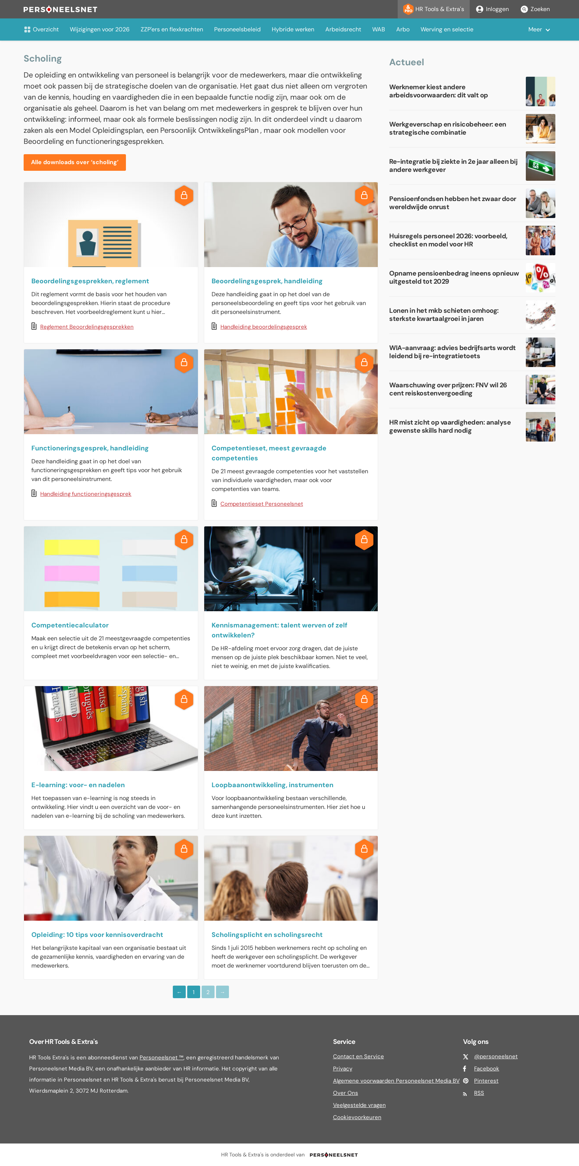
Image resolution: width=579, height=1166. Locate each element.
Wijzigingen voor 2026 (100, 29)
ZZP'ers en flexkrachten (172, 29)
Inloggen (492, 9)
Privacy (342, 1068)
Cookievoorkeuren (357, 1117)
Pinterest (486, 1080)
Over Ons (345, 1093)
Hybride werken (293, 29)
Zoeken (535, 9)
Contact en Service (358, 1056)
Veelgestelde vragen (359, 1105)
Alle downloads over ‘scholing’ (75, 162)
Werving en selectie (447, 29)
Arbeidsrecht (343, 29)
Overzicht (41, 29)
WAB (378, 29)
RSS (479, 1093)
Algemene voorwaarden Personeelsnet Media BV (396, 1080)
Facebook (486, 1068)
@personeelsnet (496, 1056)
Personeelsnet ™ (162, 1057)
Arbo (403, 29)
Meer (535, 29)
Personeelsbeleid (237, 29)
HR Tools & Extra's (433, 9)
